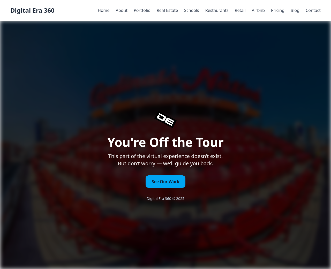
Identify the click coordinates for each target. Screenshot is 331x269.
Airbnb (258, 10)
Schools (191, 10)
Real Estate (167, 10)
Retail (240, 10)
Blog (295, 10)
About (121, 10)
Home (104, 10)
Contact (313, 10)
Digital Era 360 (32, 10)
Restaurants (217, 10)
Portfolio (142, 10)
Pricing (277, 10)
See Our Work (165, 181)
